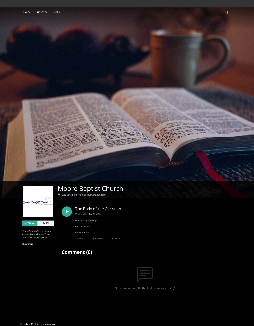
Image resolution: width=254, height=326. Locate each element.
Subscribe (42, 12)
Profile (57, 12)
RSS (46, 223)
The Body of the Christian (98, 208)
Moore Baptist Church (90, 188)
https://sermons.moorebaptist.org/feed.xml (82, 194)
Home (27, 12)
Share (30, 223)
